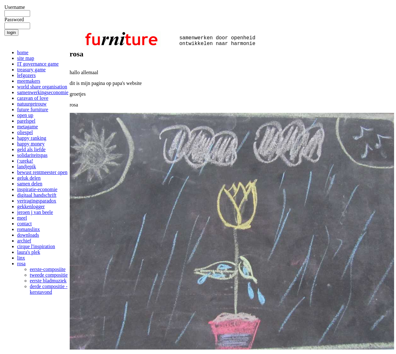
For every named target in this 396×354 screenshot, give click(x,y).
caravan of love (32, 98)
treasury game (31, 69)
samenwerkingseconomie (42, 92)
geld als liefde (31, 149)
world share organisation (42, 86)
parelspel (26, 121)
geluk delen (29, 178)
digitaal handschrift (36, 195)
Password (14, 19)
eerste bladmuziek (48, 280)
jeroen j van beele (35, 212)
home (23, 52)
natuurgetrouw (32, 103)
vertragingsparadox (36, 200)
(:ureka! (25, 161)
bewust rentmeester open (42, 172)
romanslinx (28, 229)
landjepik (26, 166)
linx (21, 258)
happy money (31, 143)
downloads (28, 235)
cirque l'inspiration (36, 246)
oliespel (25, 132)
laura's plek (28, 252)
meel (22, 218)
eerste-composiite (48, 269)
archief (24, 240)
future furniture (32, 109)
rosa (21, 263)
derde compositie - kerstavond (48, 289)
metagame (27, 126)
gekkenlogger (31, 206)
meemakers (28, 81)
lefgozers (26, 75)
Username (14, 7)
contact (24, 223)
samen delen (29, 183)
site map (25, 58)
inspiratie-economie (37, 189)
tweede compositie (49, 275)
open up (25, 115)
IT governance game (38, 64)
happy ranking (31, 138)
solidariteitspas (32, 155)
